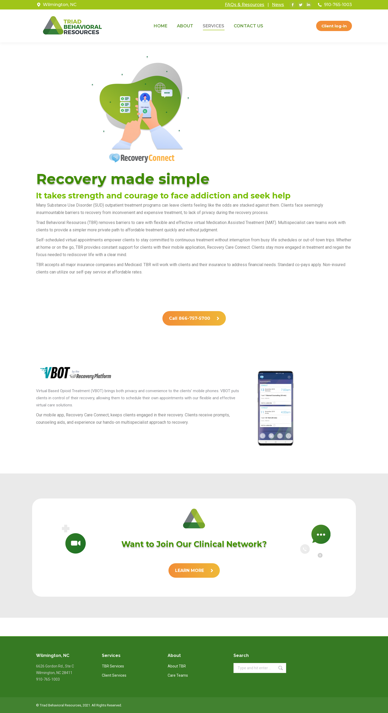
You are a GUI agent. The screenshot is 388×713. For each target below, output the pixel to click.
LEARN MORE (194, 570)
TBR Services (113, 666)
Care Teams (178, 675)
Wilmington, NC (60, 4)
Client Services (114, 675)
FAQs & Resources (244, 4)
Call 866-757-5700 (194, 318)
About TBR (177, 666)
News (278, 4)
